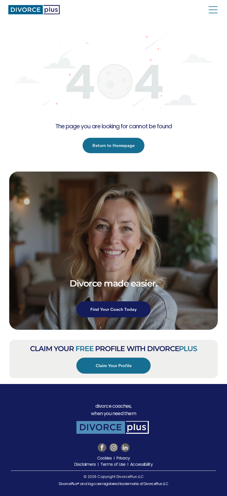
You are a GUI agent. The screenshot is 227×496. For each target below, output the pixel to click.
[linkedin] (125, 448)
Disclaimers (85, 464)
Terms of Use (113, 464)
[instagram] (113, 448)
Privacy (123, 458)
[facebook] (102, 448)
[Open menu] (213, 9)
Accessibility (141, 464)
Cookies (104, 458)
